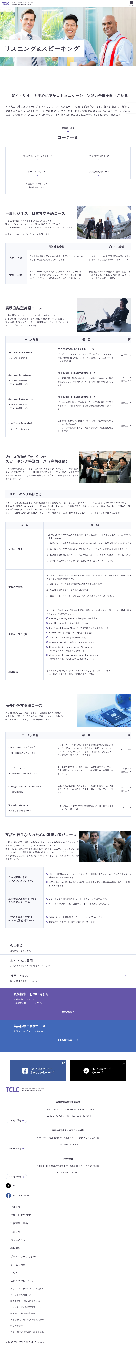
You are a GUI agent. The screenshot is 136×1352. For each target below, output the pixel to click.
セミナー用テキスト (57, 322)
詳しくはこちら (77, 809)
